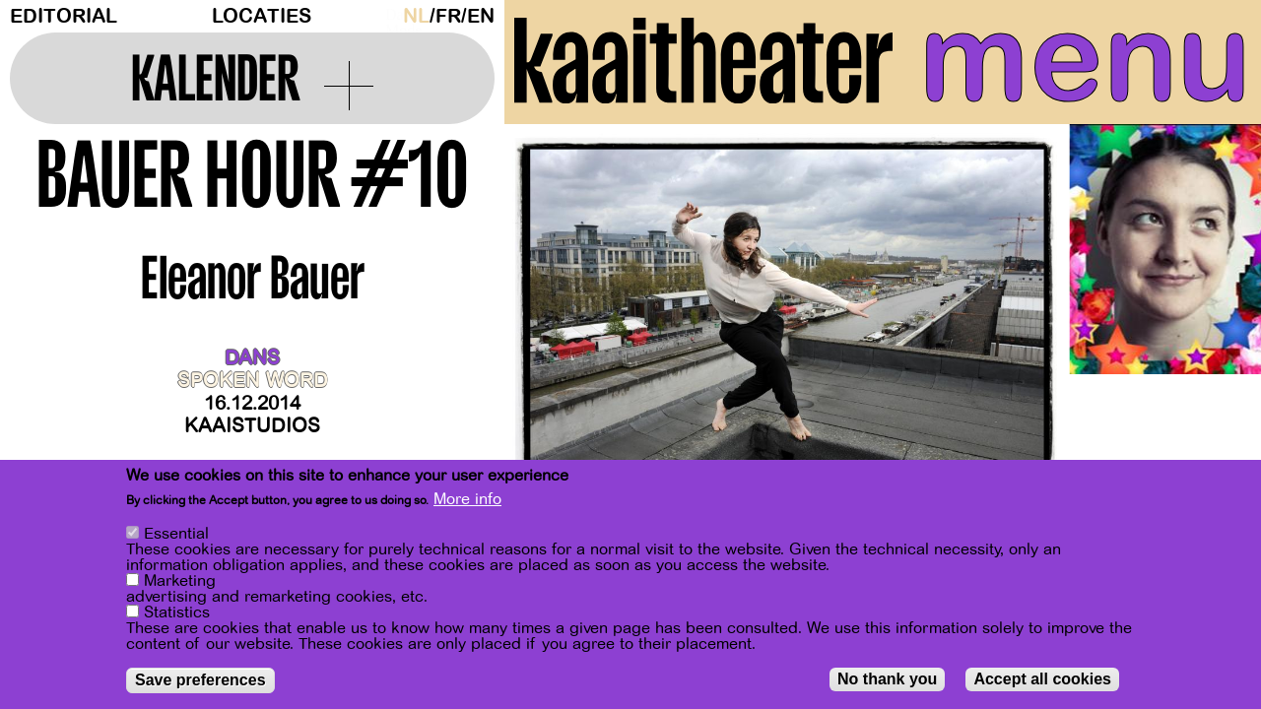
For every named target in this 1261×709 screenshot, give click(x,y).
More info (467, 499)
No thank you (887, 679)
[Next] (1211, 319)
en (481, 16)
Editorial (63, 16)
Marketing (180, 581)
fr (448, 16)
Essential (176, 534)
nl (416, 16)
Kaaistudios (252, 426)
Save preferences (200, 680)
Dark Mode (389, 16)
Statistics (177, 612)
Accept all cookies (1042, 679)
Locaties (261, 16)
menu (1085, 59)
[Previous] (553, 319)
